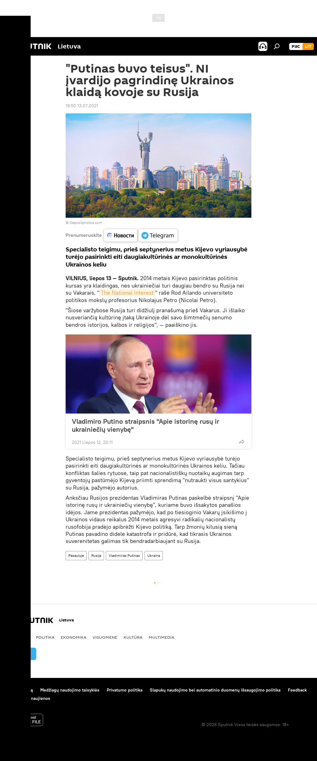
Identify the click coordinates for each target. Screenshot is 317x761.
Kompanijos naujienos (28, 698)
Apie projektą (20, 690)
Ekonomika (73, 637)
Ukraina (153, 555)
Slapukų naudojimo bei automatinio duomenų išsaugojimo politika (215, 690)
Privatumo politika (124, 690)
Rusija (96, 555)
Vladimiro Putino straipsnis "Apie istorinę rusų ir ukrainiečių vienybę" (145, 425)
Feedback (297, 690)
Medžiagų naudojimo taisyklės (69, 690)
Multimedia (161, 637)
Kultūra (133, 637)
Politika (45, 637)
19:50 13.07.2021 (82, 105)
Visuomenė (105, 637)
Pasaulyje (76, 555)
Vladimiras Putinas (124, 555)
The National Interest (127, 292)
